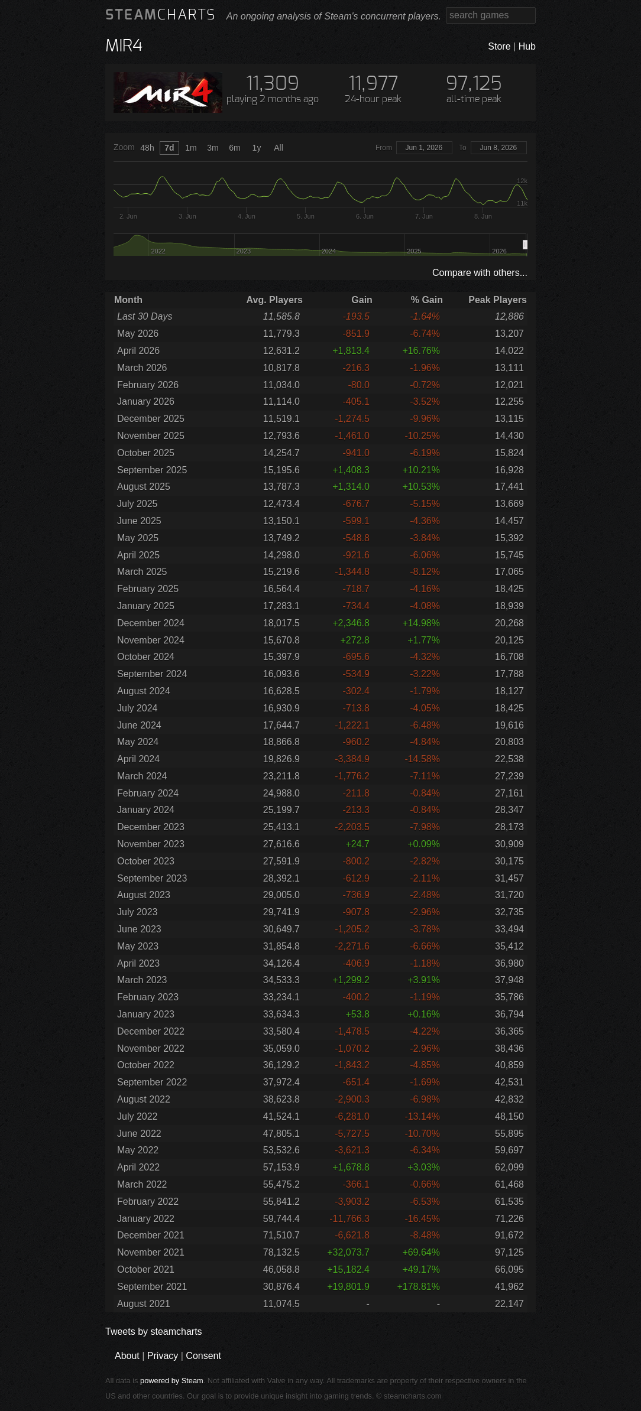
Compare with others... (479, 273)
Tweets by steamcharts (153, 1332)
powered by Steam (171, 1380)
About (127, 1356)
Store (499, 46)
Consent (203, 1356)
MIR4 (124, 46)
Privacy (162, 1356)
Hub (527, 46)
